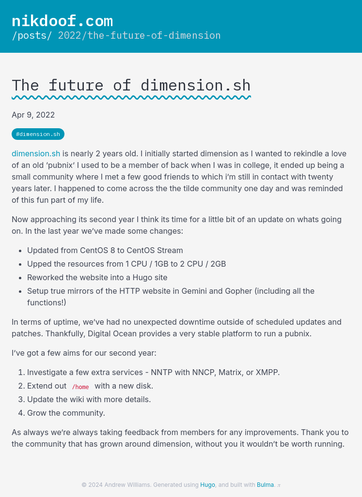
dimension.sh (36, 153)
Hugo (207, 484)
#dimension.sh (38, 133)
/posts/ (32, 35)
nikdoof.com (62, 20)
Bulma (265, 484)
